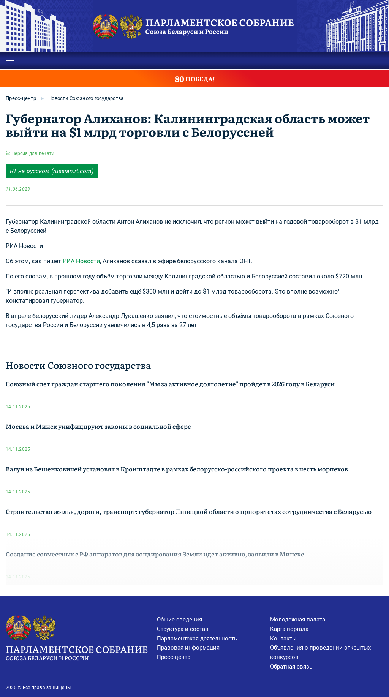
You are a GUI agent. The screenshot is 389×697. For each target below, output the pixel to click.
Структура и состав (183, 629)
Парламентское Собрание (81, 652)
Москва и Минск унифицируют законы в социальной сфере (98, 426)
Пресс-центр (21, 98)
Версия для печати (33, 153)
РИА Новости (81, 261)
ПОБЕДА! (195, 78)
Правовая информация (188, 647)
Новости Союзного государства (85, 98)
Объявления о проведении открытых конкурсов (320, 652)
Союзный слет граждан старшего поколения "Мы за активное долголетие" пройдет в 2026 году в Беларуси (170, 383)
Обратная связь (291, 666)
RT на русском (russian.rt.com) (51, 171)
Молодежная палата (297, 619)
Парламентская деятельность (197, 638)
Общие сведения (179, 619)
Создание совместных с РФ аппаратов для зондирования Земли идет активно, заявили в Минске (155, 553)
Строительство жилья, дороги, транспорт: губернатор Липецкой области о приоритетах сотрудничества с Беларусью (189, 511)
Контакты (283, 638)
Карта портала (289, 629)
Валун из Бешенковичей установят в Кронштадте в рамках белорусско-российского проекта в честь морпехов (177, 468)
